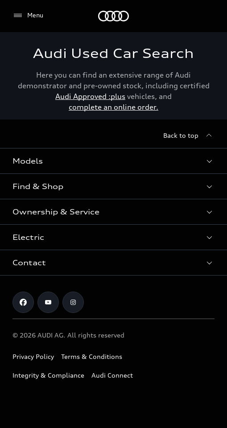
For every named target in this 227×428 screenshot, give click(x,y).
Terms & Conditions (91, 356)
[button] (113, 161)
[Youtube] (48, 302)
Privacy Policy (33, 356)
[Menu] (113, 16)
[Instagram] (73, 302)
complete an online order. (113, 107)
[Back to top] (189, 135)
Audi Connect (112, 375)
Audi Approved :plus (90, 96)
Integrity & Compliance (48, 375)
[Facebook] (23, 302)
